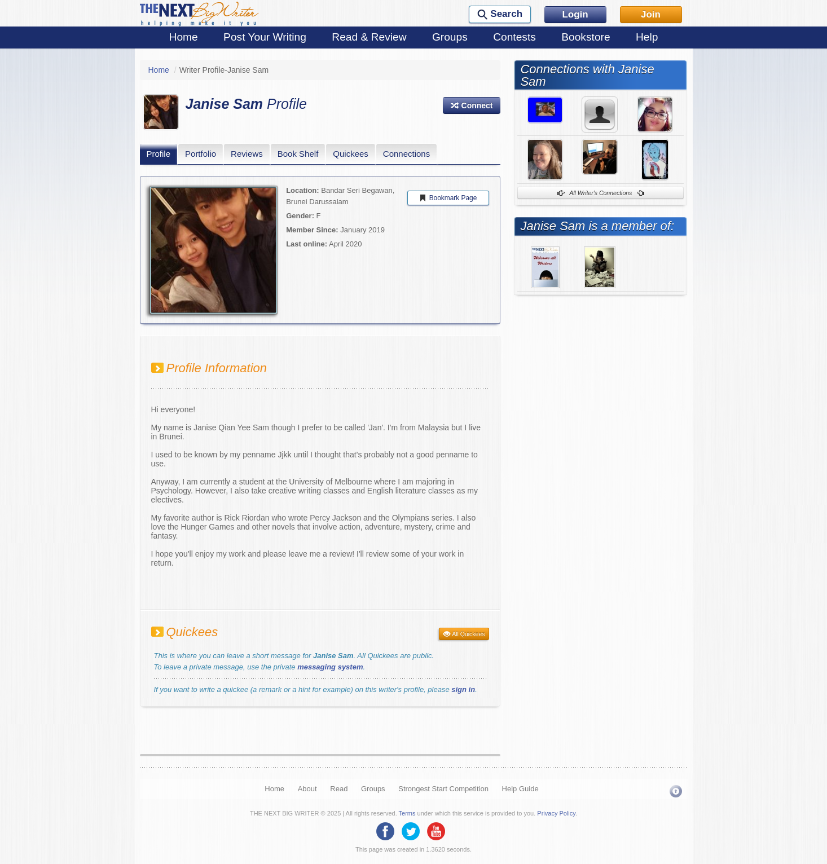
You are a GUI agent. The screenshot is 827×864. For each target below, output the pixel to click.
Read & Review (369, 37)
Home (183, 37)
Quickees (350, 153)
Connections (406, 153)
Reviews (247, 153)
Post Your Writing (264, 37)
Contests (514, 37)
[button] (471, 105)
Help (647, 37)
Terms (407, 813)
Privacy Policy (556, 813)
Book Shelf (298, 153)
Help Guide (520, 788)
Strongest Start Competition (443, 788)
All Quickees (464, 634)
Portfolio (200, 153)
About (307, 788)
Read (338, 788)
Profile (159, 153)
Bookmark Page (448, 198)
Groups (450, 37)
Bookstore (585, 37)
